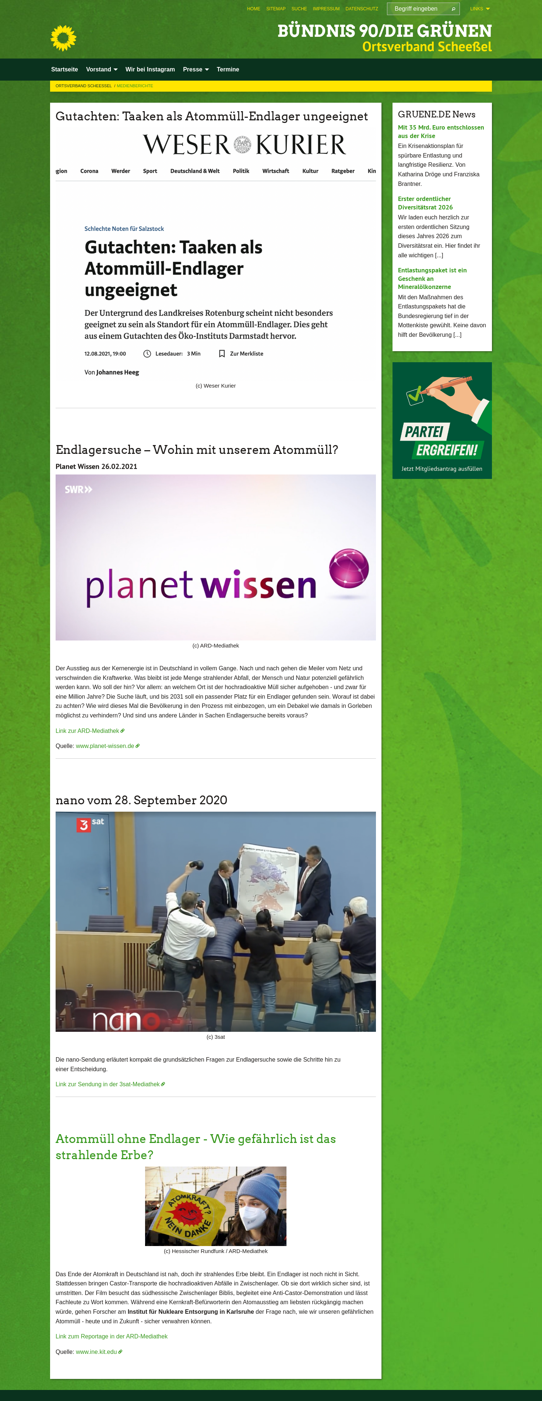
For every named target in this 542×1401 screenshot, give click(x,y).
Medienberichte (135, 86)
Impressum (326, 8)
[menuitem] (253, 9)
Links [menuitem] (476, 8)
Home (253, 8)
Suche (299, 8)
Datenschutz (362, 8)
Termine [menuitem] (228, 69)
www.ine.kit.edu (96, 1352)
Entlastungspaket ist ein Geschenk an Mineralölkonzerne (432, 278)
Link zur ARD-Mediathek (87, 731)
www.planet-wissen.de (105, 746)
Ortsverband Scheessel (84, 86)
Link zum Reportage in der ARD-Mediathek (112, 1336)
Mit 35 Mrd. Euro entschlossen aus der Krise (441, 131)
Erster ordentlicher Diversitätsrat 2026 (425, 202)
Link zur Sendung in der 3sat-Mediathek (108, 1084)
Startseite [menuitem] (64, 69)
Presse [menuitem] (193, 69)
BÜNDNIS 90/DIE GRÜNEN (384, 31)
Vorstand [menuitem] (98, 69)
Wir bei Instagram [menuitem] (150, 69)
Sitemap (276, 8)
